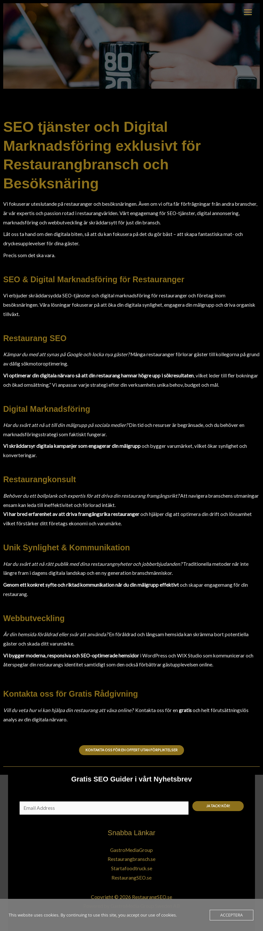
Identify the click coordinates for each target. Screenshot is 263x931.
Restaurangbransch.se (131, 859)
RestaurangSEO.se (131, 878)
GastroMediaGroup (131, 850)
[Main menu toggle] (248, 12)
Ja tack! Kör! (218, 806)
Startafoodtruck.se (131, 868)
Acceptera (231, 915)
